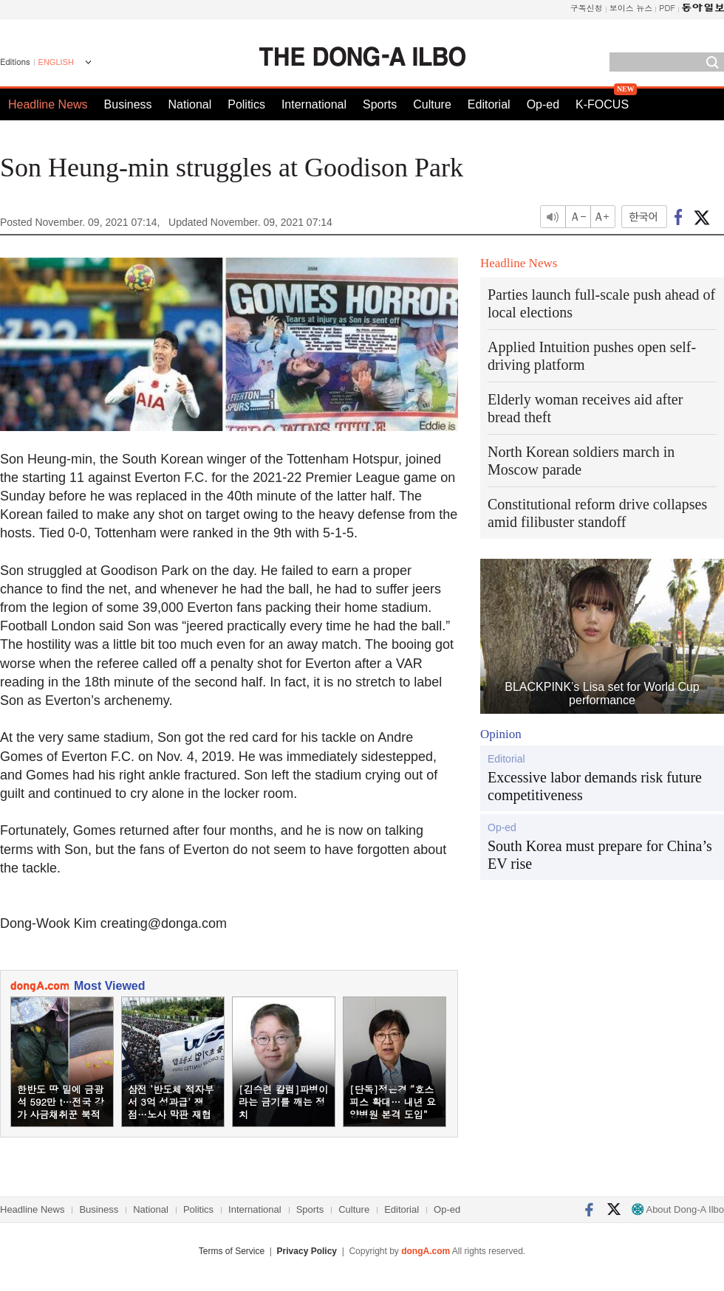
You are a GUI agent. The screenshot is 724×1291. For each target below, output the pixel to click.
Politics (246, 104)
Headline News (48, 104)
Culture (432, 104)
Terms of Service (231, 1251)
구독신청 (586, 7)
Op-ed (543, 104)
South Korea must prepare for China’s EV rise (600, 855)
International (313, 104)
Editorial (489, 104)
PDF (667, 7)
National (190, 104)
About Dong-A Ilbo (678, 1209)
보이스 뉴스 (631, 7)
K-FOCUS (602, 104)
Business (128, 104)
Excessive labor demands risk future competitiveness (595, 786)
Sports (380, 104)
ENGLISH (56, 62)
